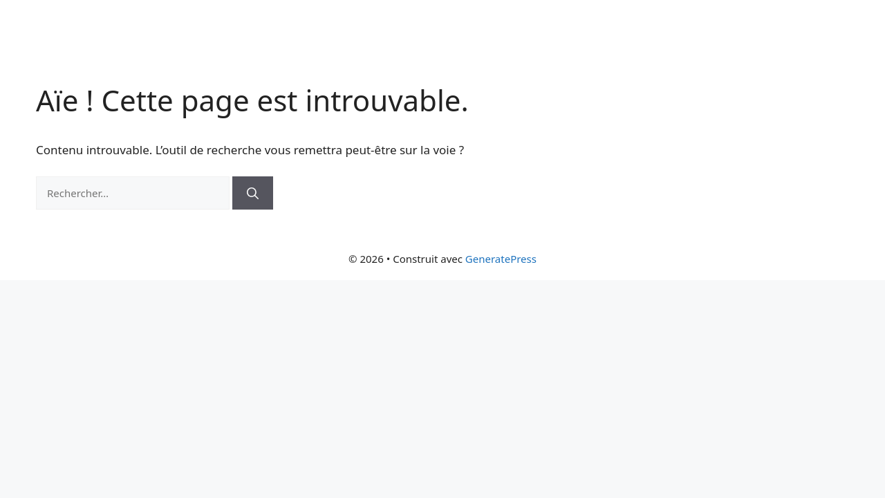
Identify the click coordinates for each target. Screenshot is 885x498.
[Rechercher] (252, 193)
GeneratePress (501, 259)
